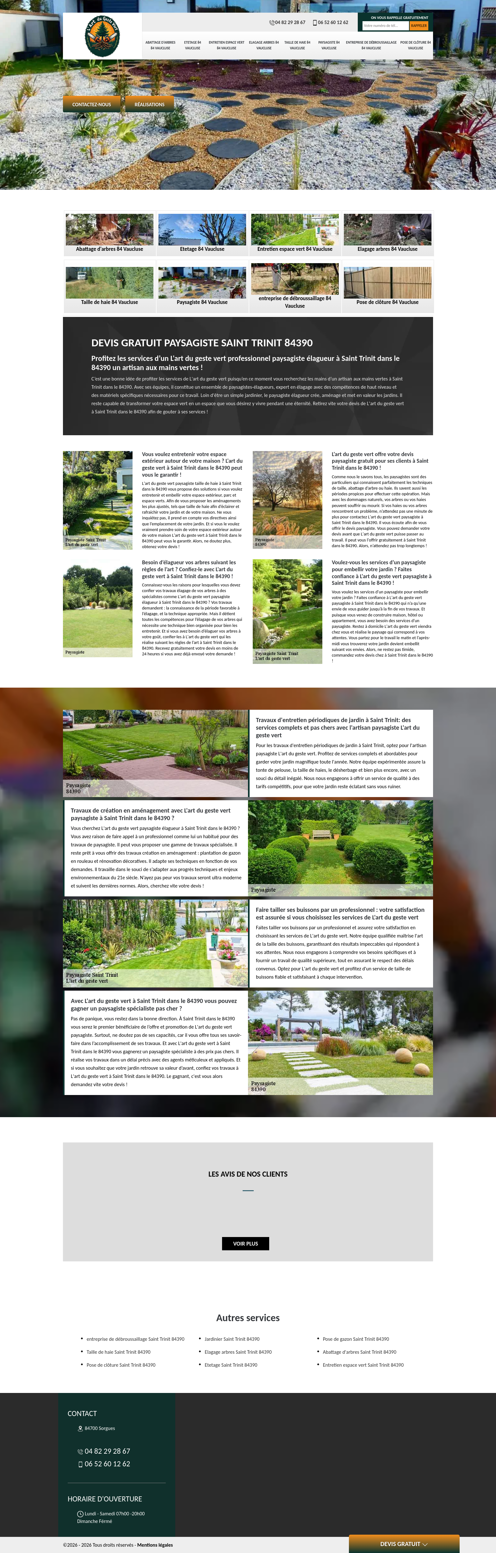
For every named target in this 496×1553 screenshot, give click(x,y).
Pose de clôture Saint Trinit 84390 (121, 1365)
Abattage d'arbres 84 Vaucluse (160, 45)
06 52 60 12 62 (330, 22)
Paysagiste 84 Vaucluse (329, 45)
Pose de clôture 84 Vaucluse (415, 45)
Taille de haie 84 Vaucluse (297, 45)
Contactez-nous (91, 105)
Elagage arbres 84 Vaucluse (264, 45)
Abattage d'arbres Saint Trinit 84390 (359, 1352)
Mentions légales (155, 1545)
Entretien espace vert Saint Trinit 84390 (363, 1365)
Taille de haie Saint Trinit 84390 (119, 1352)
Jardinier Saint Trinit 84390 (232, 1339)
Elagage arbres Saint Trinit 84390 (238, 1352)
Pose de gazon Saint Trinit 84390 (356, 1339)
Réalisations (149, 105)
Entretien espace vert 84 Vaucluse (226, 45)
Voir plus (245, 1243)
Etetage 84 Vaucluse (192, 45)
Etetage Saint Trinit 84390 (231, 1365)
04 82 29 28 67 (287, 22)
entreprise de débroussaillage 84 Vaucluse (371, 45)
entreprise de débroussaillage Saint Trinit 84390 (135, 1339)
